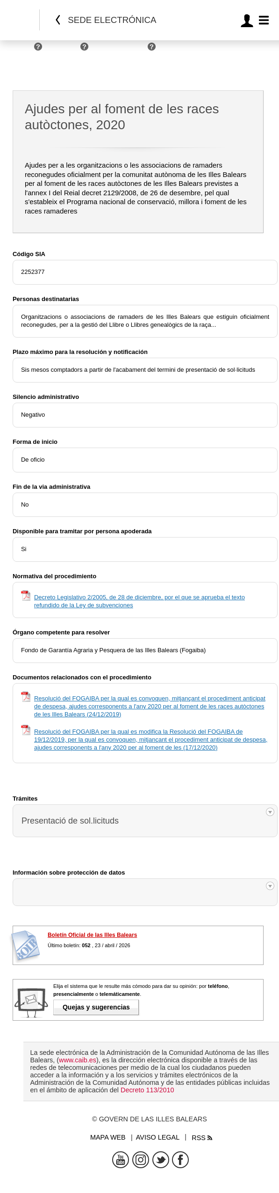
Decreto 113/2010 (147, 1090)
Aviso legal (157, 1137)
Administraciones (120, 50)
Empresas (63, 50)
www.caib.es (77, 1060)
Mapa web (108, 1137)
